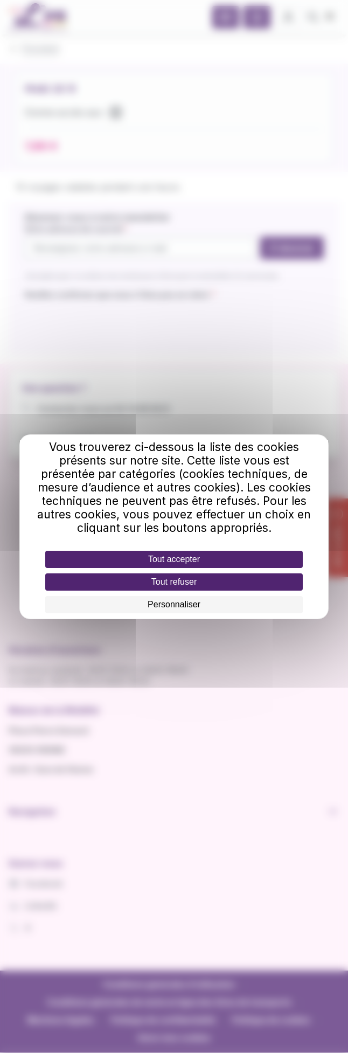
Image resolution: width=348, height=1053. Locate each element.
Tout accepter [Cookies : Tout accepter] (174, 559)
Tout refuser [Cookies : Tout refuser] (174, 581)
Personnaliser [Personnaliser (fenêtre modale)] (174, 604)
